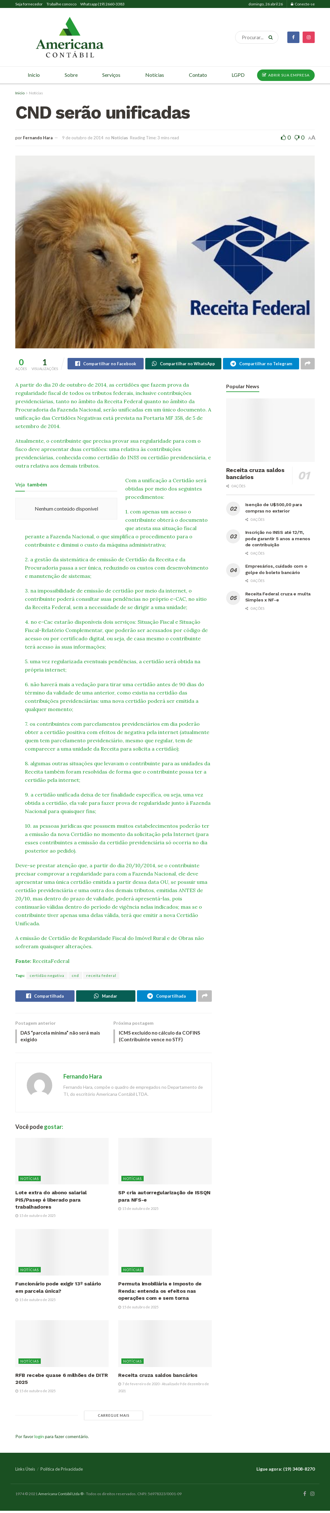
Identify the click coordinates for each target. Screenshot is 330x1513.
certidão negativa (47, 976)
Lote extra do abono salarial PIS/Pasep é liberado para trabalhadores (51, 1202)
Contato (198, 75)
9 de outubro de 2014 (83, 137)
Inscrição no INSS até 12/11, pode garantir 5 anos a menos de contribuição (277, 539)
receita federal (101, 976)
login (39, 1438)
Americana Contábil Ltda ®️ (60, 1496)
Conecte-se (303, 4)
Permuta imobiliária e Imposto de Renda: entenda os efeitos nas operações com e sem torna (160, 1293)
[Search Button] (271, 37)
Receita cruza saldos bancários (157, 1377)
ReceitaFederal (50, 961)
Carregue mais (113, 1417)
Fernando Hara (38, 137)
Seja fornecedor (29, 4)
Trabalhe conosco (61, 4)
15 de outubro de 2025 (35, 1218)
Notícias (36, 93)
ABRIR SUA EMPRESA (286, 75)
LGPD (238, 75)
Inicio (20, 93)
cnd (75, 976)
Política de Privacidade (61, 1471)
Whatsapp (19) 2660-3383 (102, 4)
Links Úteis (25, 1471)
